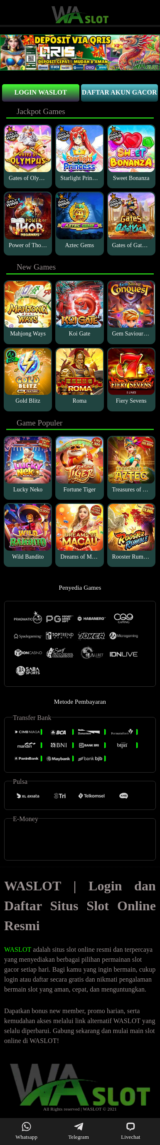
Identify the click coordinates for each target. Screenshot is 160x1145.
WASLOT (17, 949)
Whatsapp (26, 1130)
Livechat (130, 1130)
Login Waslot (40, 92)
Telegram (78, 1130)
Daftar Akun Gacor (119, 92)
